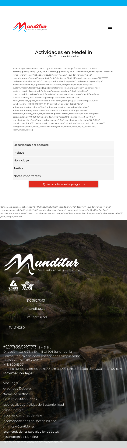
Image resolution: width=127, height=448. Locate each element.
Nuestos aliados (13, 404)
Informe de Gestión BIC (17, 394)
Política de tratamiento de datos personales (32, 442)
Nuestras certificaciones (19, 399)
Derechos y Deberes (17, 388)
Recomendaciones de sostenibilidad (28, 421)
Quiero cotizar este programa (64, 184)
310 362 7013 (35, 300)
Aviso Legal (10, 383)
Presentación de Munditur (19, 437)
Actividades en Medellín (63, 52)
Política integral (12, 410)
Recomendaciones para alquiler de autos (30, 431)
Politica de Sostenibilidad (45, 404)
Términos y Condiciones (18, 426)
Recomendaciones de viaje (22, 415)
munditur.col (36, 309)
